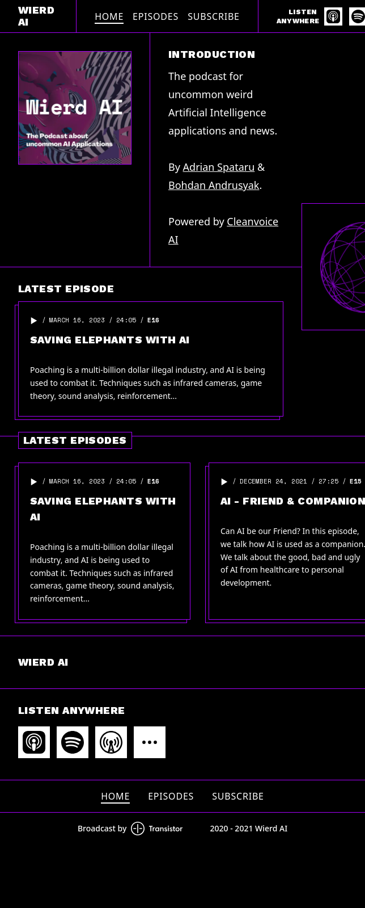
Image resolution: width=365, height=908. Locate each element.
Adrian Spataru (219, 167)
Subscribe (214, 16)
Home (109, 16)
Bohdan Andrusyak (213, 185)
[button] (34, 321)
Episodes (156, 16)
